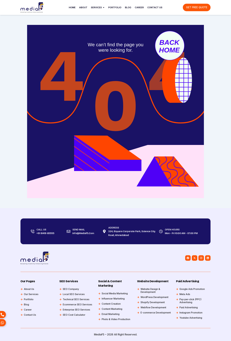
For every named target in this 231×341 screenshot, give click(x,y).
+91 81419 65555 (45, 233)
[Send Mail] (68, 231)
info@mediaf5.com (83, 233)
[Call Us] (32, 231)
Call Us (41, 229)
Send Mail (78, 229)
